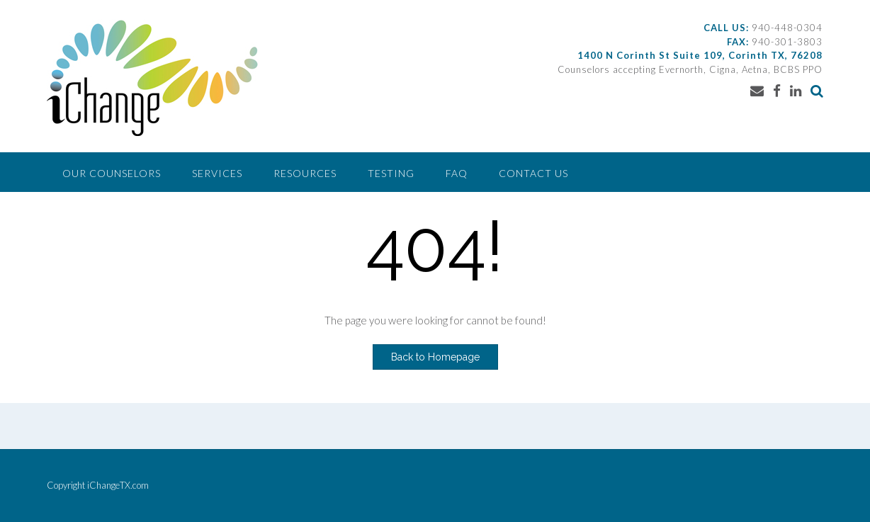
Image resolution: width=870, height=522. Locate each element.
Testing (391, 173)
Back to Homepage (435, 357)
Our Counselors (111, 173)
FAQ (457, 173)
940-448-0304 (787, 27)
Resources (305, 173)
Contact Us (533, 173)
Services (217, 173)
